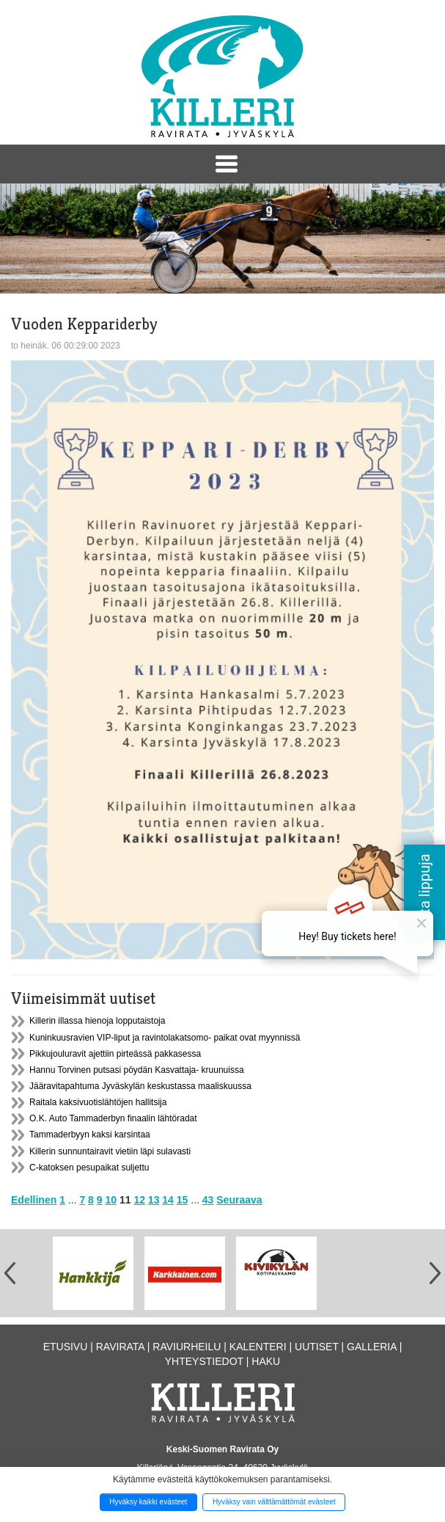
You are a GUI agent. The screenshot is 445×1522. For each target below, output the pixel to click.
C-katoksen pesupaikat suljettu (89, 1167)
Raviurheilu (186, 1346)
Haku (265, 1361)
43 (208, 1200)
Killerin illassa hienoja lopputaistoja (97, 1021)
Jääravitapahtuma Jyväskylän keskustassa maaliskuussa (140, 1086)
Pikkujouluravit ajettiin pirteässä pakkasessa (115, 1054)
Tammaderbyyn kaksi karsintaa (89, 1134)
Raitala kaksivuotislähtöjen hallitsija (97, 1102)
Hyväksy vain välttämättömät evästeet (274, 1502)
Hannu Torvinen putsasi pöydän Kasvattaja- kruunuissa (136, 1070)
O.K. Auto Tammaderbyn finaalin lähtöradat (113, 1118)
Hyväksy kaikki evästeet (148, 1502)
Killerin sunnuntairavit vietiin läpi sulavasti (110, 1151)
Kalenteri (258, 1346)
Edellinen (33, 1200)
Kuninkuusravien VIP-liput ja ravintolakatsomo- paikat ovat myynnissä (165, 1038)
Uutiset (317, 1346)
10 (111, 1200)
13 (154, 1200)
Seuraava (239, 1200)
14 (168, 1200)
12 (139, 1200)
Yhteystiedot (204, 1361)
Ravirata (120, 1346)
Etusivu (65, 1346)
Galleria (372, 1346)
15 (182, 1200)
